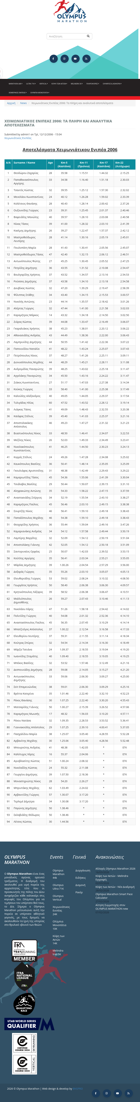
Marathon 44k (15, 85)
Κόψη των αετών (59, 85)
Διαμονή (80, 885)
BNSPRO (78, 1088)
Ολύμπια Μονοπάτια (39, 94)
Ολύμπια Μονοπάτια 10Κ (59, 925)
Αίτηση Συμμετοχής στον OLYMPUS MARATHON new (112, 906)
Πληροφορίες (92, 85)
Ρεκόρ (79, 892)
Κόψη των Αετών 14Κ (59, 939)
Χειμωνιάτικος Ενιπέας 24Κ (60, 910)
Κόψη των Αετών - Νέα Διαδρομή (115, 887)
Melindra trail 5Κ (58, 952)
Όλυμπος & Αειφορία (111, 85)
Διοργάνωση (82, 870)
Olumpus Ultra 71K (58, 886)
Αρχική (11, 103)
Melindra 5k (76, 85)
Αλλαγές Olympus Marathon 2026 (115, 868)
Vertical (43, 85)
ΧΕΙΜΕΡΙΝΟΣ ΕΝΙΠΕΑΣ (17, 94)
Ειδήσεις (80, 877)
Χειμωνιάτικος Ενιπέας (18, 138)
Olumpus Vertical (58, 897)
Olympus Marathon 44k (58, 874)
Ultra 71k (31, 85)
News (23, 103)
